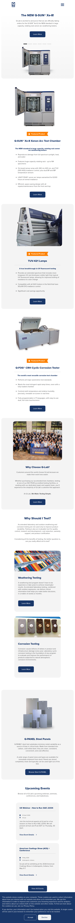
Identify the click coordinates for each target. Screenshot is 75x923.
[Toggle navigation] (61, 6)
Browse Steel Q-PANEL (37, 772)
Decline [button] (44, 917)
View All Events (38, 888)
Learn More (37, 34)
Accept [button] (30, 917)
